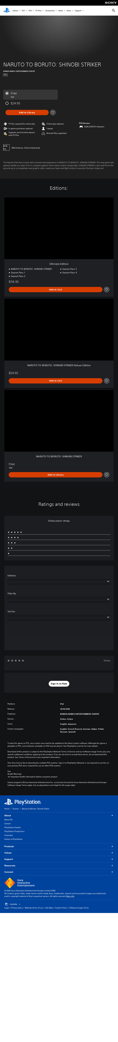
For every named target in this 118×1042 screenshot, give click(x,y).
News (60, 11)
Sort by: (12, 611)
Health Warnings (14, 774)
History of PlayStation (13, 839)
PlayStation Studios (12, 827)
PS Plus (39, 11)
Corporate (8, 835)
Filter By (12, 593)
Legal (6, 907)
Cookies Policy (61, 907)
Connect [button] (59, 872)
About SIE (8, 819)
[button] (59, 683)
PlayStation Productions (14, 831)
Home (6, 808)
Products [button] (59, 846)
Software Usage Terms (79, 907)
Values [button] (59, 852)
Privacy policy (17, 907)
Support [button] (59, 859)
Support (78, 11)
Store (69, 11)
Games (15, 11)
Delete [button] (107, 660)
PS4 (30, 11)
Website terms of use (34, 907)
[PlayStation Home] (7, 10)
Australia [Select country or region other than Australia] (12, 904)
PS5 (23, 11)
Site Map (49, 907)
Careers (7, 823)
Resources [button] (59, 865)
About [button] (59, 815)
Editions (12, 575)
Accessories (50, 11)
